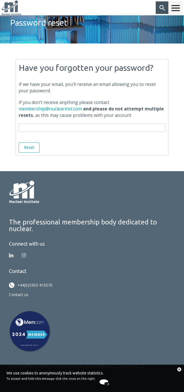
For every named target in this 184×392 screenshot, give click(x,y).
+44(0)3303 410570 (30, 285)
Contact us (18, 294)
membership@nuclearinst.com (50, 109)
